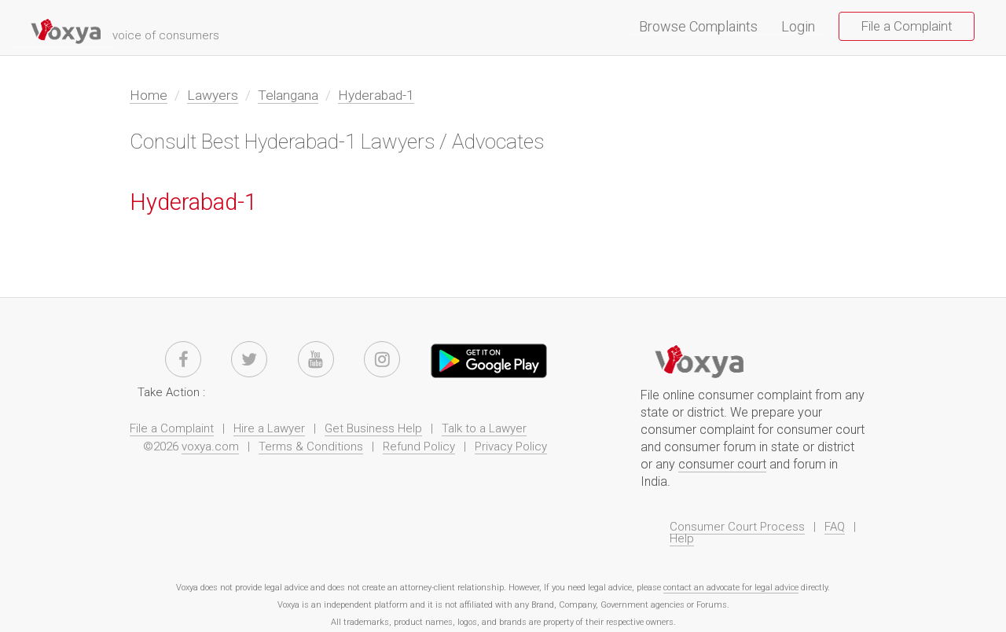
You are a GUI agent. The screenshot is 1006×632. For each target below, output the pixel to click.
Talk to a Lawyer (484, 428)
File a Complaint (907, 26)
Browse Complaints (704, 27)
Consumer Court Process (737, 527)
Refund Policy (419, 446)
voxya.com (210, 446)
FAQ (834, 527)
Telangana (288, 95)
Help (682, 538)
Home (148, 95)
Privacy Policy (511, 446)
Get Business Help (373, 428)
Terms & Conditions (311, 446)
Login (798, 27)
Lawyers (212, 95)
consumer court (722, 464)
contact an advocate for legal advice (731, 587)
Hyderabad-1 (376, 95)
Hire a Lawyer (269, 428)
